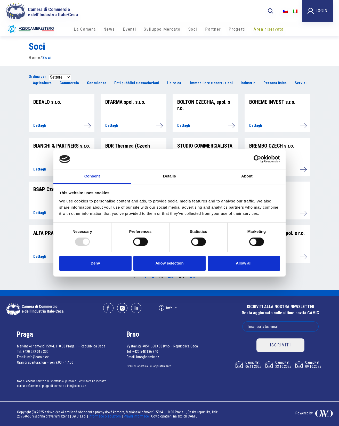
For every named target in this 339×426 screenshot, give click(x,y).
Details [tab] (169, 176)
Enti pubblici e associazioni (136, 83)
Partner (213, 29)
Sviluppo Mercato (162, 29)
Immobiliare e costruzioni (211, 83)
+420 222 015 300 (36, 352)
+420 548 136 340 (145, 352)
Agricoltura (42, 83)
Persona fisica (275, 83)
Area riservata (269, 29)
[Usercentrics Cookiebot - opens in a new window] (257, 159)
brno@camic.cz (147, 357)
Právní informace (136, 416)
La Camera (85, 29)
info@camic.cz (38, 357)
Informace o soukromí (105, 416)
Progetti (237, 29)
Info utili (169, 308)
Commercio (69, 83)
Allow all (244, 263)
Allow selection (169, 263)
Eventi (129, 29)
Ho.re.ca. (174, 83)
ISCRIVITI (280, 345)
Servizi (300, 83)
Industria (248, 83)
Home (35, 57)
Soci (193, 29)
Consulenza (96, 83)
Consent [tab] (92, 176)
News (109, 29)
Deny (95, 263)
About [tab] (247, 176)
